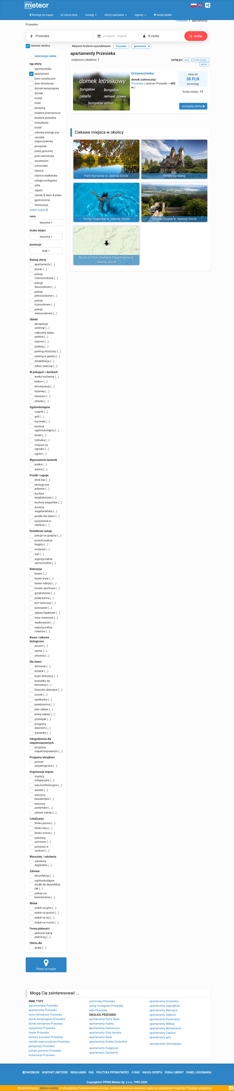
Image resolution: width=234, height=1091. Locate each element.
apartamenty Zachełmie (103, 1052)
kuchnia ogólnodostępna (44, 428)
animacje (40, 666)
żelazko (39, 401)
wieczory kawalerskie (42, 796)
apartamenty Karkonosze (104, 1028)
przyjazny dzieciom (40, 725)
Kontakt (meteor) (55, 1072)
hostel (36, 98)
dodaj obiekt (174, 1072)
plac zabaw (41, 709)
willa (35, 185)
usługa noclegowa (43, 180)
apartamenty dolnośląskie (165, 1043)
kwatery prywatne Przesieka (46, 1037)
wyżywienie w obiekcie (40, 522)
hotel (35, 103)
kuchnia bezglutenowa (43, 495)
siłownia (39, 656)
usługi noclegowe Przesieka (106, 1005)
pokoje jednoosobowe (43, 293)
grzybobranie (42, 593)
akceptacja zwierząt (39, 325)
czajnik (39, 412)
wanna (38, 469)
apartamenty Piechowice (165, 1019)
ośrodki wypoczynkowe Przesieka (49, 1041)
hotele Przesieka (39, 1032)
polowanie (41, 608)
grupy (38, 948)
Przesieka (137, 83)
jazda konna (42, 598)
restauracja (39, 205)
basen (38, 573)
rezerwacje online (43, 56)
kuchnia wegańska (46, 502)
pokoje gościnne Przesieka (45, 1050)
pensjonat (38, 146)
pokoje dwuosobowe (43, 284)
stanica (37, 171)
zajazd (36, 190)
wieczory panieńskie (41, 805)
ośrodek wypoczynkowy (41, 139)
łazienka (39, 391)
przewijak (40, 719)
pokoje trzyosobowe (42, 302)
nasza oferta (152, 1072)
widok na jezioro (44, 913)
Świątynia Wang (174, 176)
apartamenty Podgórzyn (103, 1048)
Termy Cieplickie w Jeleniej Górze (106, 219)
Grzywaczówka (142, 73)
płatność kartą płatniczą (41, 935)
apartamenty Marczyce (164, 1010)
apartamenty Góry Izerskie (105, 1032)
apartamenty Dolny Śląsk (104, 1019)
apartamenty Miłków (162, 1023)
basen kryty (41, 578)
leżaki (38, 435)
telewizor (40, 396)
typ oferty (36, 63)
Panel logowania (198, 1072)
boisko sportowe (45, 588)
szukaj (196, 36)
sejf (37, 554)
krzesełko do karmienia (40, 682)
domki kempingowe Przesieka (47, 1019)
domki (38, 269)
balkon (39, 381)
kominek (40, 421)
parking (39, 346)
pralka (38, 464)
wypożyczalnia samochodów (43, 561)
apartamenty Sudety (101, 1023)
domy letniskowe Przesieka (45, 1014)
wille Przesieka (98, 1010)
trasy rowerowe (44, 618)
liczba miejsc (38, 230)
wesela (39, 790)
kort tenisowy (43, 603)
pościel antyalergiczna (43, 763)
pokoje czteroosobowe (44, 276)
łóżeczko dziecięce (46, 690)
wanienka (40, 733)
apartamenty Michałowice (165, 1028)
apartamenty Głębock (163, 1014)
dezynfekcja (42, 876)
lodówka (40, 440)
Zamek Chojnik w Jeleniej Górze (174, 219)
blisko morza (42, 833)
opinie (204, 64)
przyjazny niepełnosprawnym (46, 749)
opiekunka (41, 699)
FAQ (91, 1072)
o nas (136, 1072)
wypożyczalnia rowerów (41, 629)
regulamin (78, 1072)
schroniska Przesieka (102, 1001)
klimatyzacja (42, 386)
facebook (31, 1072)
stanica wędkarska (43, 176)
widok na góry (43, 908)
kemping (37, 108)
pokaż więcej (39, 209)
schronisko (39, 166)
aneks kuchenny (44, 377)
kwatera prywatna (43, 118)
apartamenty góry (160, 1037)
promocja (35, 244)
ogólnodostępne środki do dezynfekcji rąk (45, 884)
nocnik (39, 695)
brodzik (39, 671)
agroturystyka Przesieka (43, 1005)
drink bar (40, 480)
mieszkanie (39, 123)
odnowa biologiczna (44, 132)
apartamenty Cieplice (163, 1032)
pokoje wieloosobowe (43, 311)
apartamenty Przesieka (43, 1010)
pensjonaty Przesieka (42, 1046)
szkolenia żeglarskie (41, 863)
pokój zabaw (42, 714)
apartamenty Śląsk (100, 1037)
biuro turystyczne (43, 79)
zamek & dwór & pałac (46, 195)
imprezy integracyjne (42, 778)
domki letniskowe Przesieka (46, 1023)
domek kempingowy (44, 88)
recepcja (40, 549)
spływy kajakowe (45, 613)
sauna (38, 651)
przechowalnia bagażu (41, 542)
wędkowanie (42, 622)
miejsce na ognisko (39, 446)
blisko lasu (41, 828)
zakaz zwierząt (43, 366)
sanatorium (39, 161)
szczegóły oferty (193, 106)
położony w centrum (39, 848)
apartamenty (42, 264)
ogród (38, 454)
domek (36, 93)
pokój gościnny (41, 151)
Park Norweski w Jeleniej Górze (106, 176)
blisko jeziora (42, 823)
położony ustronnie (40, 839)
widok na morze (44, 922)
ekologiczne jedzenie (39, 486)
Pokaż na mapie (46, 964)
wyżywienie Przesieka (42, 1028)
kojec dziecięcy (44, 676)
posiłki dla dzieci (44, 516)
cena (33, 216)
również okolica (38, 46)
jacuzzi (39, 646)
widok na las (42, 918)
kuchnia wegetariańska (43, 509)
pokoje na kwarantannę (42, 895)
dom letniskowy (42, 83)
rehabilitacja (42, 361)
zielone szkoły (43, 813)
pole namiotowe (42, 156)
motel (36, 128)
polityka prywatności (112, 1072)
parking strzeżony (45, 351)
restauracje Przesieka (42, 1055)
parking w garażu (45, 356)
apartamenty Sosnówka (164, 1001)
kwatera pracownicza (45, 113)
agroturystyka (40, 69)
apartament (39, 74)
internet (39, 341)
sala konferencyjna (46, 785)
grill (37, 417)
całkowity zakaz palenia (42, 334)
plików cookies (49, 1088)
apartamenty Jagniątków (165, 1005)
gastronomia (40, 200)
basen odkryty (43, 583)
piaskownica (42, 704)
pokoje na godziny (45, 535)
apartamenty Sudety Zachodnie (108, 1041)
